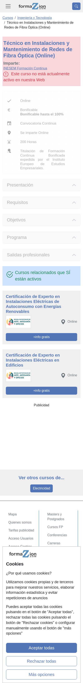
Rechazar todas (41, 661)
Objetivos (16, 219)
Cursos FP (55, 527)
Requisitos (17, 202)
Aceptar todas (41, 648)
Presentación (20, 185)
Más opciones (41, 674)
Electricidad (41, 488)
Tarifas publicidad (21, 530)
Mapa (12, 514)
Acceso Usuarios (20, 538)
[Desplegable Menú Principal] (8, 6)
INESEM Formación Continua (25, 68)
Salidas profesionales (28, 254)
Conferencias (57, 535)
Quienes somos (19, 522)
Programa (17, 237)
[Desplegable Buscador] (76, 6)
